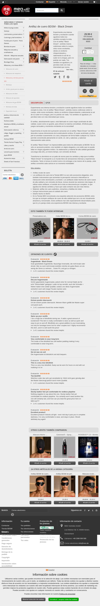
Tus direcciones (27, 532)
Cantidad (88, 48)
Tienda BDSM (7, 529)
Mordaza (9, 85)
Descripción (37, 102)
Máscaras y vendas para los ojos (14, 79)
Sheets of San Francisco (12, 161)
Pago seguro (7, 543)
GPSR (47, 102)
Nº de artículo (58, 71)
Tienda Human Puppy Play (13, 142)
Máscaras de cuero (12, 69)
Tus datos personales (25, 536)
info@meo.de (84, 543)
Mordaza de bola (11, 107)
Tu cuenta (25, 521)
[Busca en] (61, 10)
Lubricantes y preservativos (13, 34)
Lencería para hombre (11, 152)
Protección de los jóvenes (47, 541)
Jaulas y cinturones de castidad (11, 116)
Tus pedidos (25, 526)
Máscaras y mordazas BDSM (13, 65)
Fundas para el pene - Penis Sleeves (13, 42)
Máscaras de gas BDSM (13, 102)
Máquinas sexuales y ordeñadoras (11, 51)
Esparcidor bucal (11, 111)
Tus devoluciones (28, 529)
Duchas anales (9, 121)
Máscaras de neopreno (13, 73)
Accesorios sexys (9, 158)
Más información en (96, 229)
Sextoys (6, 31)
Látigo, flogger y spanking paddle (12, 134)
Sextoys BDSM (9, 139)
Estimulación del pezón (12, 59)
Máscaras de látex (11, 93)
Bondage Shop (9, 62)
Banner (4, 532)
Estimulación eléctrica (11, 130)
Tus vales (24, 540)
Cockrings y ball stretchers (13, 37)
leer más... (70, 69)
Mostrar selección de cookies (33, 599)
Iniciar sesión (83, 2)
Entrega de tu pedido (7, 553)
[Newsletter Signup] (22, 175)
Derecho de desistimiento (7, 548)
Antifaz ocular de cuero (41, 173)
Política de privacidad (67, 594)
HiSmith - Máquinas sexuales (13, 55)
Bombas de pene (9, 46)
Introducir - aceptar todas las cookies (63, 599)
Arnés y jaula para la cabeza (15, 89)
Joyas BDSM (8, 155)
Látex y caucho (9, 145)
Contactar (40, 2)
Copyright (5, 557)
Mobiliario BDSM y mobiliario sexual (14, 125)
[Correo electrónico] (11, 175)
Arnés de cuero (9, 149)
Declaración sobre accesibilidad (9, 565)
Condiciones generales (7, 539)
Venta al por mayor (9, 535)
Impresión (6, 560)
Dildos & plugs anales (11, 28)
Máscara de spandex (12, 98)
